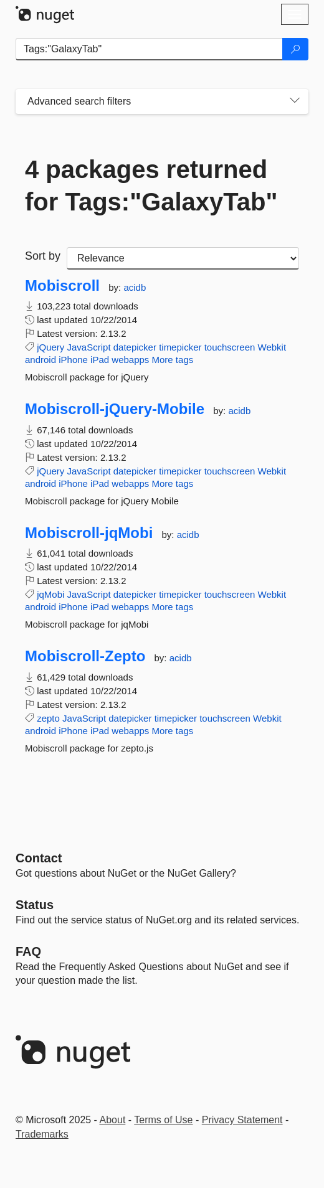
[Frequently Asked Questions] (28, 951)
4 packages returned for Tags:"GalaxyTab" (151, 185)
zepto (48, 718)
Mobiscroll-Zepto (85, 656)
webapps (130, 359)
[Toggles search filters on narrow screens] (294, 101)
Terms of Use (163, 1120)
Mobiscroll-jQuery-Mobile (114, 409)
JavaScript (89, 347)
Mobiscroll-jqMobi (89, 533)
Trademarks (42, 1134)
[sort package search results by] (183, 258)
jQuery (50, 347)
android (40, 359)
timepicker (180, 347)
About (113, 1120)
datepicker (134, 347)
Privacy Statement (242, 1120)
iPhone (73, 359)
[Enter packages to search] (149, 49)
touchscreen (229, 347)
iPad (99, 359)
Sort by (42, 256)
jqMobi (50, 594)
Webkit (272, 347)
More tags (173, 359)
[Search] (295, 49)
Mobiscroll (62, 286)
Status (35, 905)
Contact (39, 858)
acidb (134, 287)
